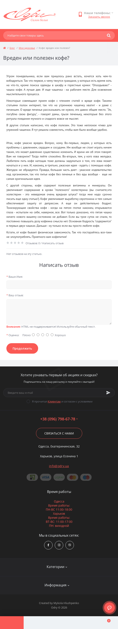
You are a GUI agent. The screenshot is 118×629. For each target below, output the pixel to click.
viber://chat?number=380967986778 (69, 545)
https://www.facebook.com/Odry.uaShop (48, 545)
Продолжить (22, 348)
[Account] (35, 622)
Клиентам (54, 401)
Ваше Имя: (14, 277)
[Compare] (59, 622)
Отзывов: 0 (33, 243)
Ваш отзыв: (14, 295)
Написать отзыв (52, 243)
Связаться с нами (59, 433)
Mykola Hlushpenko (66, 603)
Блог (12, 47)
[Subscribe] (108, 392)
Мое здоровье (27, 47)
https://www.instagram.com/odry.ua (59, 545)
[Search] (109, 35)
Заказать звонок (99, 16)
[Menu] (12, 622)
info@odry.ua (59, 466)
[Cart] (106, 622)
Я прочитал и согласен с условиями (62, 401)
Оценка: (12, 335)
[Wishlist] (82, 622)
